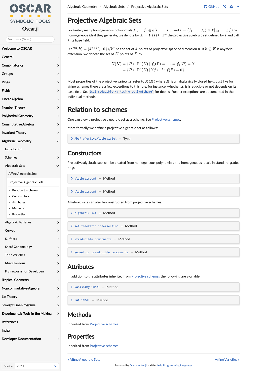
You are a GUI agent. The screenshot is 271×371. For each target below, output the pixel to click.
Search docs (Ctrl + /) (19, 39)
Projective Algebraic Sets (25, 182)
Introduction (13, 149)
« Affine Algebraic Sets (83, 359)
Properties (80, 337)
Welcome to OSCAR (17, 48)
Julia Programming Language (174, 365)
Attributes (80, 267)
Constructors (84, 153)
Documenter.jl (138, 365)
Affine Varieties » (227, 359)
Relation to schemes (97, 110)
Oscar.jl (30, 29)
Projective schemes (166, 119)
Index (6, 330)
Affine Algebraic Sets (22, 173)
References (10, 322)
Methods (79, 315)
